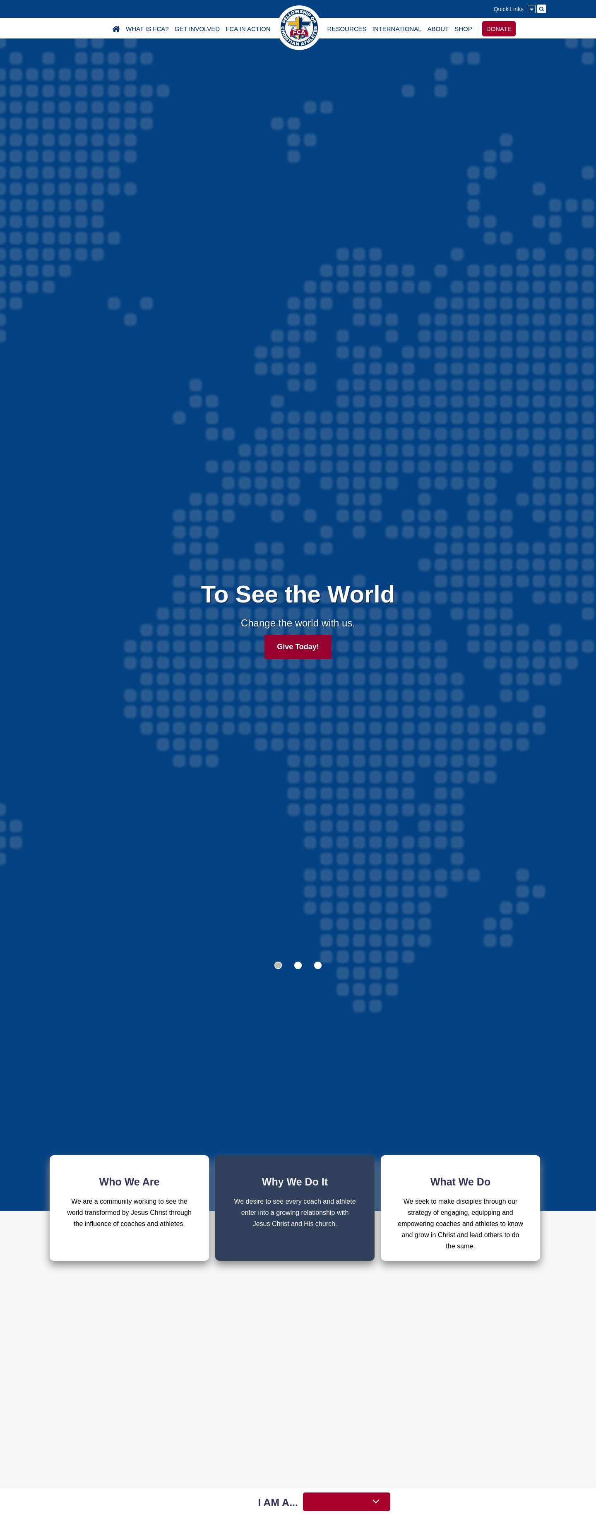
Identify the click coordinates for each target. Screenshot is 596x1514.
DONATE (499, 28)
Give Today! (298, 647)
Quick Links (509, 9)
